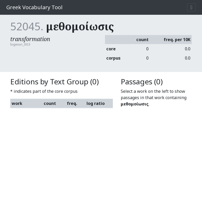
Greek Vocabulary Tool (34, 7)
